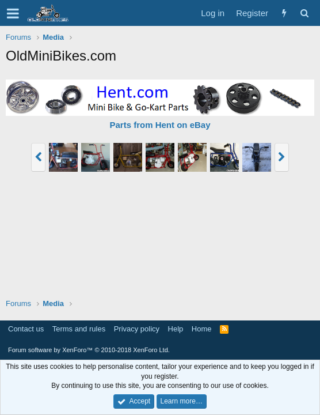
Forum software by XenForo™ (89, 349)
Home (202, 329)
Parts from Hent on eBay (159, 125)
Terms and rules (78, 329)
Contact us (26, 329)
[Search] (304, 13)
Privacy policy (136, 329)
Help (176, 329)
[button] (13, 13)
